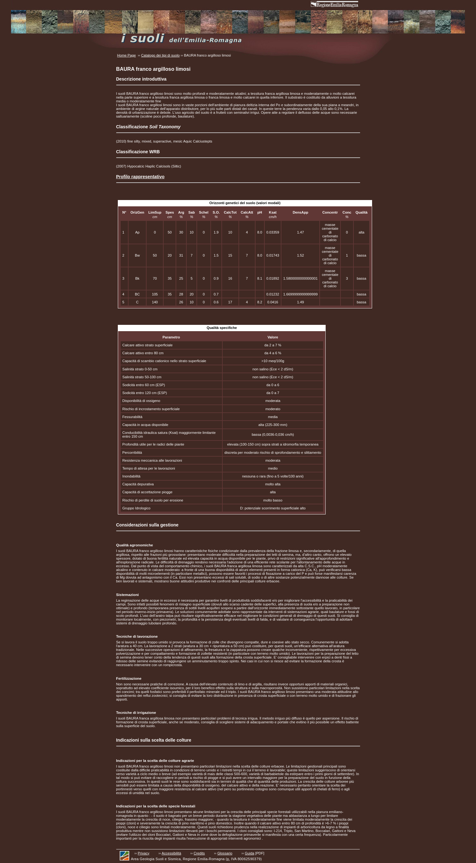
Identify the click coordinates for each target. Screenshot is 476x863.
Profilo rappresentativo (140, 176)
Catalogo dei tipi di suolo (160, 55)
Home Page (126, 55)
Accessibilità (171, 853)
